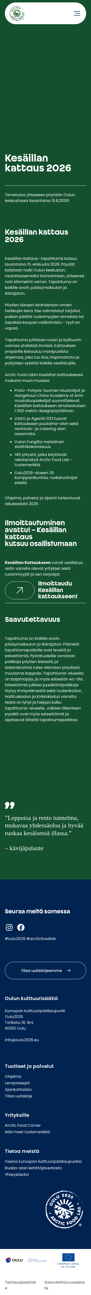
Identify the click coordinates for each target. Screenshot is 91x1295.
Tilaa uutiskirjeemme (41, 970)
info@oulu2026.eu (22, 1040)
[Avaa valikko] (77, 13)
